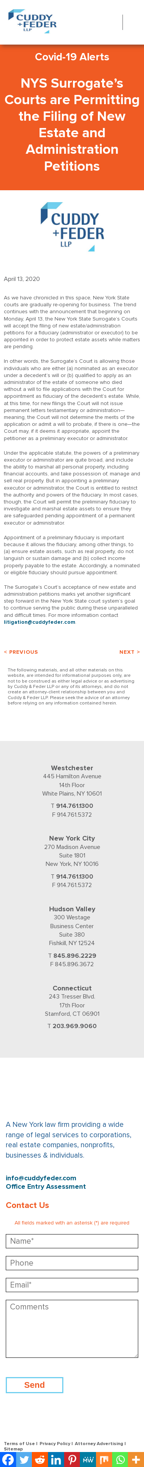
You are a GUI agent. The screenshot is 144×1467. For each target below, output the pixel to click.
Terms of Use (19, 1444)
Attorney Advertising (99, 1444)
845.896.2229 (74, 956)
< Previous (21, 652)
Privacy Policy (55, 1444)
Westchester (72, 768)
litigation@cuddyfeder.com (39, 622)
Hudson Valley (72, 909)
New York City (72, 838)
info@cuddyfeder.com (41, 1178)
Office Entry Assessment (46, 1187)
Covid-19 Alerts (72, 56)
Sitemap (13, 1449)
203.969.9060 (75, 1026)
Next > (129, 652)
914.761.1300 (74, 806)
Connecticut (72, 988)
